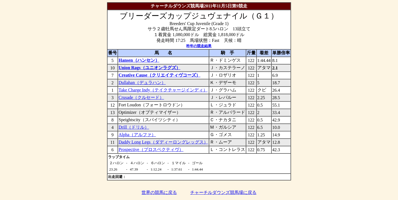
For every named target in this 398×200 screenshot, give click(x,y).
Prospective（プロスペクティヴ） (151, 149)
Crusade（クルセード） (141, 97)
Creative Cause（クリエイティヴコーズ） (159, 75)
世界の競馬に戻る (159, 192)
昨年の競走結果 (198, 46)
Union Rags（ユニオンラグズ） (149, 67)
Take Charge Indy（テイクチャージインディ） (163, 90)
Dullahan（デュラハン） (142, 82)
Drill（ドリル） (134, 127)
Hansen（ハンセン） (139, 60)
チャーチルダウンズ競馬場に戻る (223, 192)
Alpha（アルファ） (137, 134)
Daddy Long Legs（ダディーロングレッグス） (163, 142)
